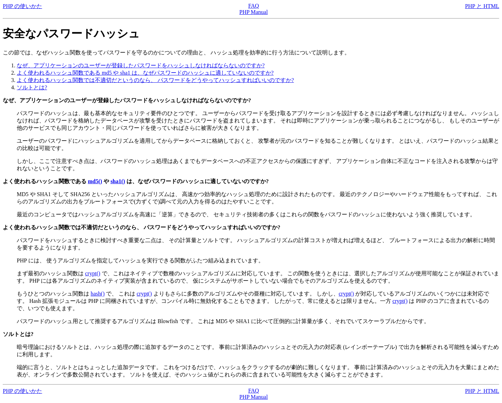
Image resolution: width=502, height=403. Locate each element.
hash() (98, 294)
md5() (95, 181)
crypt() (92, 273)
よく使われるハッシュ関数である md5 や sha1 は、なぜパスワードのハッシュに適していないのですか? (145, 73)
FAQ (253, 6)
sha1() (118, 181)
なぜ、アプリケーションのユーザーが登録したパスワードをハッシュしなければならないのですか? (141, 65)
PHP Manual (253, 12)
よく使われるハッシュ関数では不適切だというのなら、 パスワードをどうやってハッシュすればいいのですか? (155, 80)
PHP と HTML (482, 6)
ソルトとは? (32, 87)
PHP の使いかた (22, 6)
